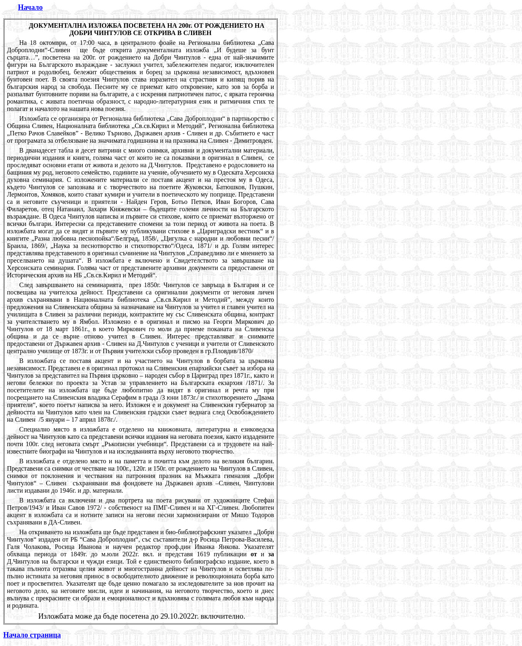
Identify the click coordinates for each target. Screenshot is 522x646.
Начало (30, 7)
